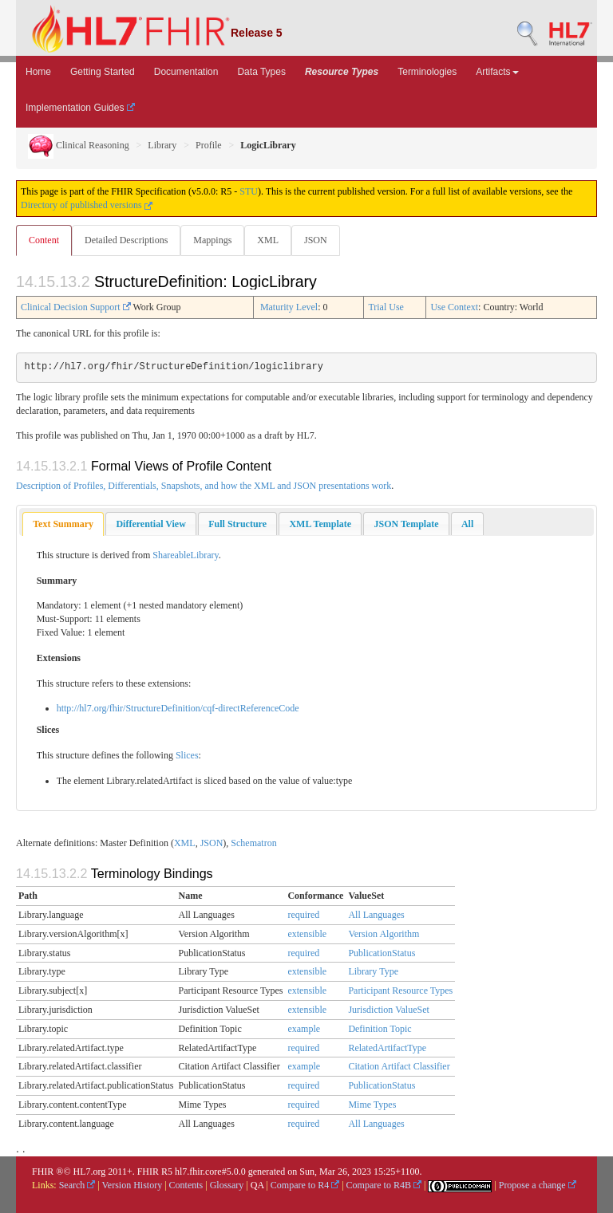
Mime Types (372, 1104)
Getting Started (102, 71)
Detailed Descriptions (126, 240)
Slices (187, 755)
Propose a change (537, 1185)
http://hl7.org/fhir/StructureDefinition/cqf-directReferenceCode (178, 708)
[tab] (63, 524)
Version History (132, 1185)
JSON (315, 240)
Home (38, 71)
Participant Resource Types (400, 990)
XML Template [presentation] (320, 524)
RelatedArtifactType (387, 1047)
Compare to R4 (305, 1185)
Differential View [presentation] (150, 524)
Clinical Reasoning (78, 145)
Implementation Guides (80, 107)
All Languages (376, 914)
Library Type (373, 971)
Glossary (227, 1185)
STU (248, 191)
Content (44, 240)
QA (257, 1185)
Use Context (454, 307)
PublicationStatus (381, 953)
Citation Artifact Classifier (398, 1066)
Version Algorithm (383, 933)
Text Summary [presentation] (63, 524)
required (303, 914)
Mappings (212, 240)
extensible (306, 933)
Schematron (253, 843)
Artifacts (497, 71)
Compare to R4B (383, 1185)
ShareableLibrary (185, 555)
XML (268, 240)
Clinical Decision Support (76, 307)
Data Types (261, 71)
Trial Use (386, 307)
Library (162, 145)
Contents (186, 1185)
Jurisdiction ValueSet (388, 1009)
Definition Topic (379, 1028)
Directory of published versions (86, 205)
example (303, 1028)
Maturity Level (289, 307)
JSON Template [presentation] (406, 524)
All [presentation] (467, 524)
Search (77, 1185)
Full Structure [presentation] (237, 524)
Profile (209, 145)
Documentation (186, 71)
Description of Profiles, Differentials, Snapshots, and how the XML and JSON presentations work (203, 485)
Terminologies (427, 71)
